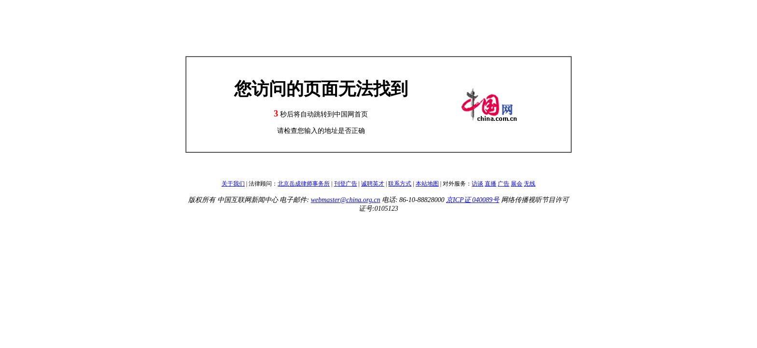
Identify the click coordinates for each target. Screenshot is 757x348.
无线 (529, 183)
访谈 (477, 183)
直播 (490, 183)
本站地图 (427, 183)
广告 (503, 183)
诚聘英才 (372, 183)
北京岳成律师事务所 (304, 183)
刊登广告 (345, 183)
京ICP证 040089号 (472, 199)
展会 (516, 183)
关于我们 (233, 183)
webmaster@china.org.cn (345, 199)
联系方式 (399, 183)
